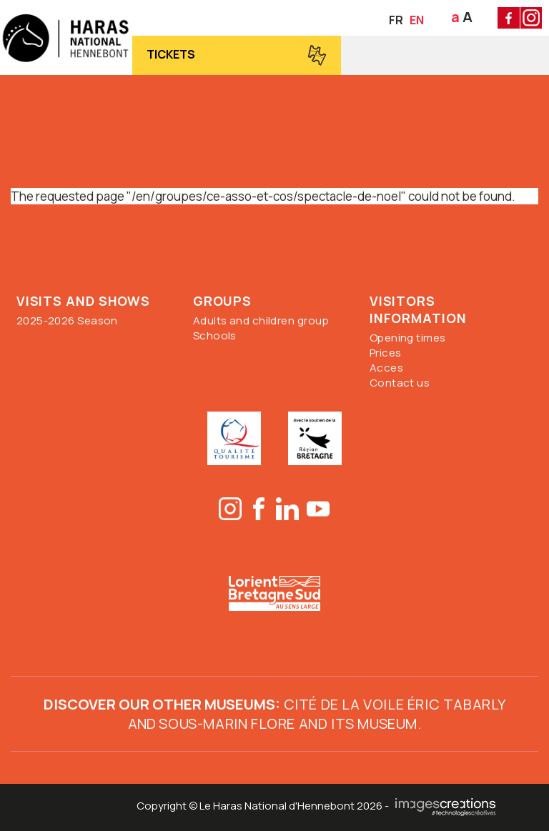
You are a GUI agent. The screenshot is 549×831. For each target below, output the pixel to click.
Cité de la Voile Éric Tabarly (392, 704)
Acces (386, 367)
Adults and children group (261, 320)
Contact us (400, 382)
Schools (215, 335)
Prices (386, 352)
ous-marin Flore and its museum (292, 723)
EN (417, 20)
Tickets (171, 54)
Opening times (408, 337)
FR (396, 20)
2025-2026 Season (67, 320)
